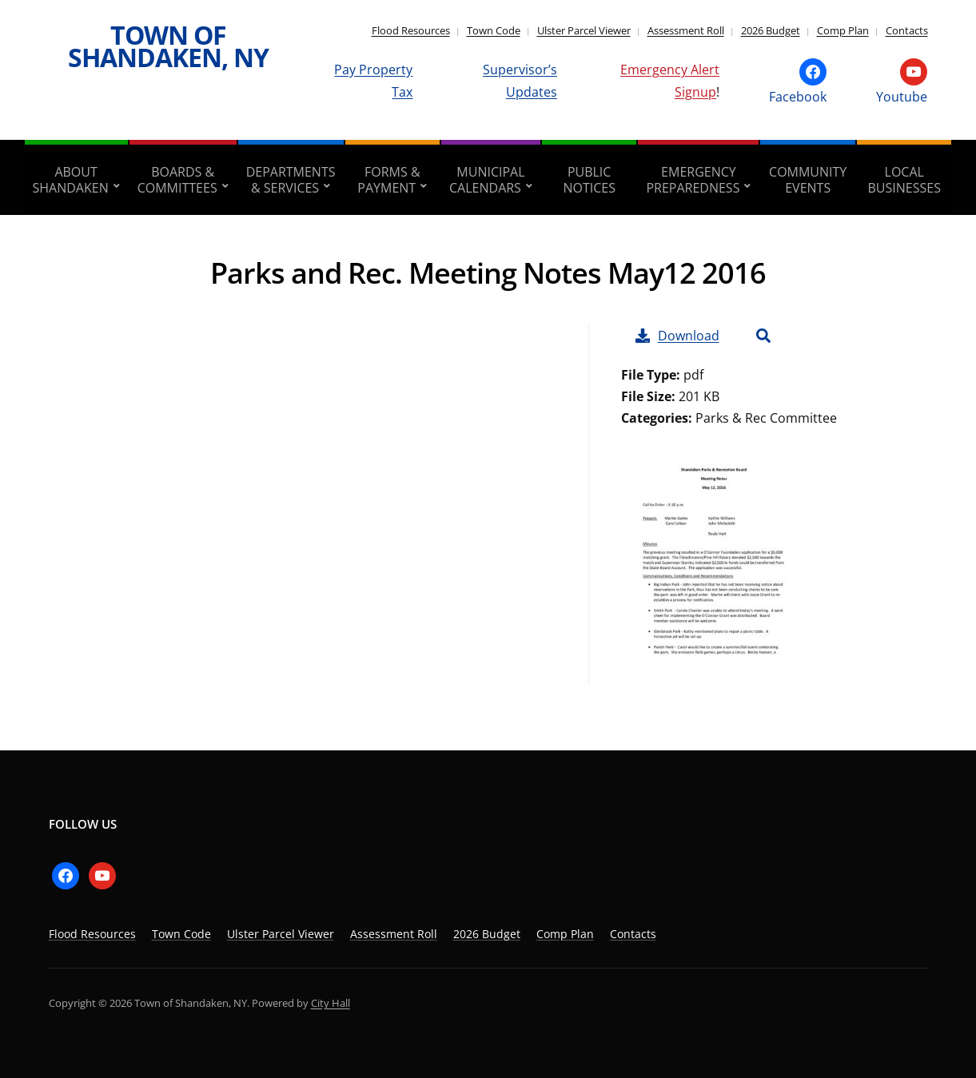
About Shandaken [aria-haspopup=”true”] (71, 180)
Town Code (493, 30)
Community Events (808, 180)
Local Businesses (904, 180)
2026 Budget (770, 30)
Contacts (907, 30)
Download (677, 335)
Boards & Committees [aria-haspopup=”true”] (177, 180)
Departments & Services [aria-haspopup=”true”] (291, 180)
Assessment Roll (685, 30)
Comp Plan (843, 30)
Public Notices (589, 180)
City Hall (330, 1003)
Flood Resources (411, 30)
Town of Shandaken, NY (168, 46)
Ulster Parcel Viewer (584, 30)
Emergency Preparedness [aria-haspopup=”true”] (692, 180)
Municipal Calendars (487, 180)
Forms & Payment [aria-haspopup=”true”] (388, 180)
